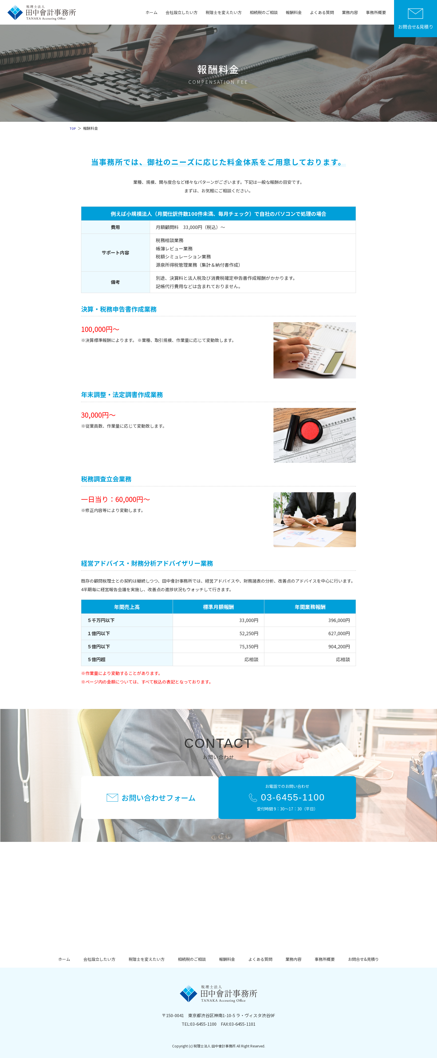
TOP (73, 128)
